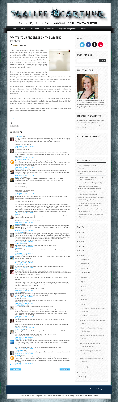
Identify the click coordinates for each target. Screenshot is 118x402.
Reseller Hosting (69, 395)
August (83, 277)
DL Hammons (19, 243)
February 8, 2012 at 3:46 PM (24, 337)
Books (23, 29)
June (82, 286)
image (12, 118)
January (83, 367)
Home (40, 368)
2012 (80, 255)
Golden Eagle (19, 255)
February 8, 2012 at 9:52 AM (24, 303)
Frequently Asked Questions (67, 29)
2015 (80, 241)
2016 (80, 237)
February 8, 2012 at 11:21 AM (24, 316)
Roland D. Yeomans (21, 339)
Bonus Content (34, 29)
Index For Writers (49, 29)
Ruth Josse (18, 136)
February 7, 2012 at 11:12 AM (24, 167)
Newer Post (15, 369)
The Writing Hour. (20, 159)
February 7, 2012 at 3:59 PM (24, 253)
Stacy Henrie (19, 350)
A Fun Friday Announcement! (89, 316)
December (84, 259)
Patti (16, 214)
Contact (83, 29)
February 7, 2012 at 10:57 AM (24, 157)
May (82, 291)
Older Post (64, 369)
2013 (80, 250)
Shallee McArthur (25, 395)
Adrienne (18, 148)
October (83, 268)
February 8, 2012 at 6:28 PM (24, 363)
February (84, 304)
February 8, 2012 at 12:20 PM (24, 327)
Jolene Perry (19, 177)
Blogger (100, 389)
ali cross (17, 269)
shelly (17, 248)
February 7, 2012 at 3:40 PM (24, 242)
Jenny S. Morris (20, 318)
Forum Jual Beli (80, 395)
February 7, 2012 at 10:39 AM (24, 146)
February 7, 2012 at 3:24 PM (24, 230)
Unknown (18, 355)
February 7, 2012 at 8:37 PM (24, 297)
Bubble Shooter (47, 395)
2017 (80, 232)
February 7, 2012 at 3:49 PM (24, 247)
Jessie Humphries (20, 169)
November (84, 263)
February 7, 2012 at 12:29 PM (24, 193)
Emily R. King (19, 329)
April (82, 295)
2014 (80, 246)
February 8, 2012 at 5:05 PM (24, 353)
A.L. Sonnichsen (20, 305)
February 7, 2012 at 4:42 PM (24, 263)
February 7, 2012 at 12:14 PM (24, 175)
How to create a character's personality (90, 183)
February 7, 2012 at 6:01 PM (24, 290)
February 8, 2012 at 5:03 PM (24, 349)
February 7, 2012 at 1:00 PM (24, 213)
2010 (80, 377)
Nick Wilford (19, 232)
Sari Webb (18, 224)
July (82, 282)
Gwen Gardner (19, 264)
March (83, 300)
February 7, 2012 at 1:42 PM (24, 222)
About (14, 29)
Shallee (16, 45)
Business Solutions (92, 395)
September (84, 272)
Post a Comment (15, 365)
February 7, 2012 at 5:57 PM (24, 268)
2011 (80, 372)
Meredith (18, 292)
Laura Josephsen (20, 195)
